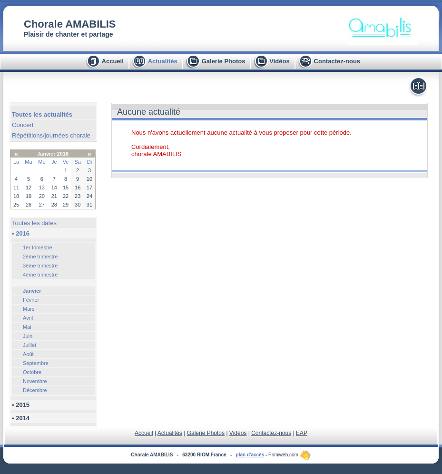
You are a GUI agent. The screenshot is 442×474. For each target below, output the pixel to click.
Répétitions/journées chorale (51, 135)
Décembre (35, 390)
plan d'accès (250, 454)
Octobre (32, 372)
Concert (23, 124)
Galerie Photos (224, 61)
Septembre (36, 363)
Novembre (35, 381)
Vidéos (279, 61)
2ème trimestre (40, 256)
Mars (28, 309)
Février (31, 300)
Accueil (113, 61)
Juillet (29, 345)
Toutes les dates (34, 223)
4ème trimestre (40, 274)
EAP (301, 433)
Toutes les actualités (42, 114)
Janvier (32, 291)
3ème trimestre (40, 265)
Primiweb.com (289, 454)
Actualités (162, 61)
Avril (28, 318)
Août (28, 354)
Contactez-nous (337, 61)
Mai (27, 327)
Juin (27, 336)
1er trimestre (37, 247)
